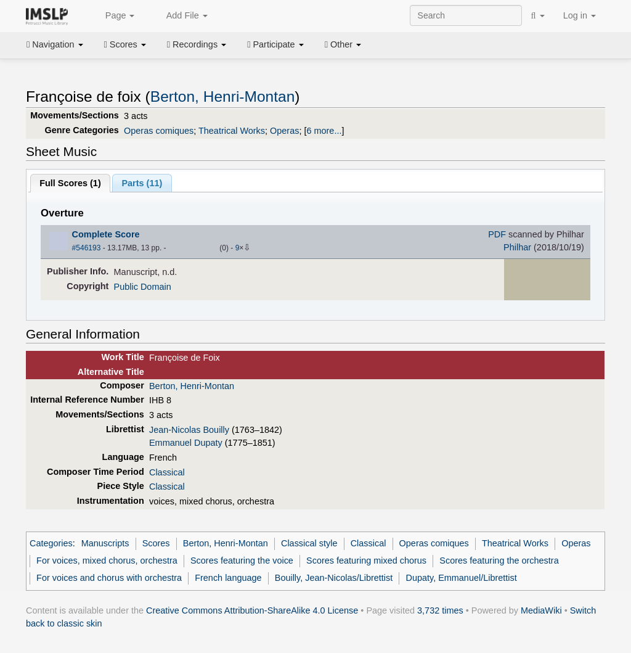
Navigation (54, 44)
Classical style (309, 543)
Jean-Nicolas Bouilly (189, 430)
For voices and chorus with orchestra (109, 578)
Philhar (517, 247)
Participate (275, 44)
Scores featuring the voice (241, 560)
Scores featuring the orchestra (498, 560)
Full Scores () (70, 183)
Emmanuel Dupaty (185, 443)
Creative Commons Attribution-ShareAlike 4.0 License (252, 610)
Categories (51, 543)
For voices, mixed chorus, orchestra (106, 560)
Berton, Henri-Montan (222, 96)
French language (228, 578)
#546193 (86, 248)
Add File (180, 16)
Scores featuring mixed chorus (366, 560)
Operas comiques (158, 131)
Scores (125, 44)
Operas (284, 131)
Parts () (141, 183)
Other (343, 44)
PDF (497, 234)
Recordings (196, 44)
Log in (579, 15)
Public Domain (142, 287)
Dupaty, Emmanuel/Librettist (460, 578)
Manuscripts (105, 543)
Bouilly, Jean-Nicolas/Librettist (334, 578)
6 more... (323, 131)
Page (113, 16)
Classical (167, 472)
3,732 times (440, 610)
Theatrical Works (231, 131)
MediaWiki (541, 610)
